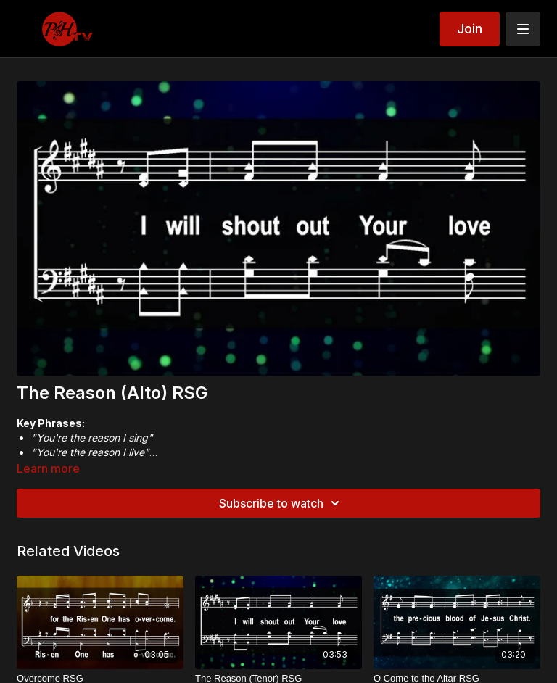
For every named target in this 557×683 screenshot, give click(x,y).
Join (469, 28)
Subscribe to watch (281, 503)
